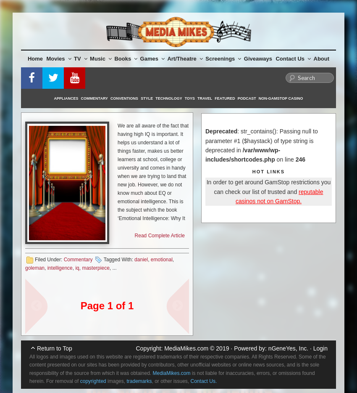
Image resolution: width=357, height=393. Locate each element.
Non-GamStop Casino (281, 98)
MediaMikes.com (186, 348)
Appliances (66, 98)
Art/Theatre (184, 59)
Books (125, 59)
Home (35, 59)
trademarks (139, 381)
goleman (35, 268)
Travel (204, 98)
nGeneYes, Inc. (288, 348)
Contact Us (293, 59)
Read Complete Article (160, 236)
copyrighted (93, 381)
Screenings (223, 59)
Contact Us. (204, 381)
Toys (190, 98)
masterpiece (95, 268)
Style (147, 98)
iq (77, 268)
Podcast (247, 98)
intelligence (60, 268)
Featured (225, 98)
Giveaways (258, 59)
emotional (162, 260)
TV (80, 59)
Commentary (94, 98)
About (322, 59)
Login (320, 348)
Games (152, 59)
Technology (168, 98)
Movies (59, 59)
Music (101, 59)
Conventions (124, 98)
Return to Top (54, 348)
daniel (141, 260)
